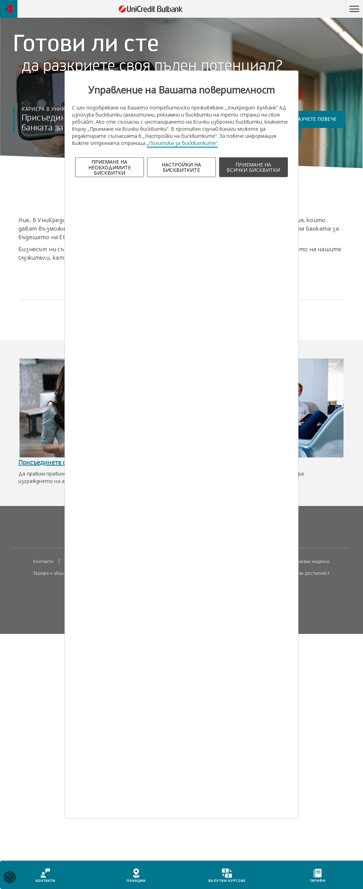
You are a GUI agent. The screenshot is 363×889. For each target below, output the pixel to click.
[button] (354, 9)
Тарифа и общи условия (58, 573)
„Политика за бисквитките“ (182, 143)
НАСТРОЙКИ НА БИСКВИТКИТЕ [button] (181, 167)
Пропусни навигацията (307, 9)
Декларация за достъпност (301, 573)
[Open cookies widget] (10, 878)
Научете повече (320, 122)
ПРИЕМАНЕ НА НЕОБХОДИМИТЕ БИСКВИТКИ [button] (109, 167)
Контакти (43, 561)
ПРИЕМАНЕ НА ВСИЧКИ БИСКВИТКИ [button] (253, 167)
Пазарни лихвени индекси (301, 561)
